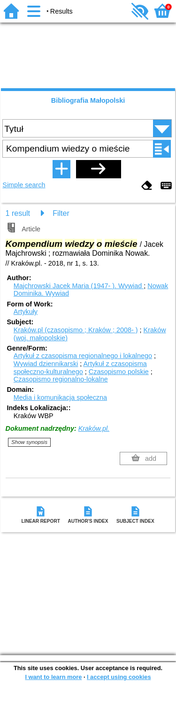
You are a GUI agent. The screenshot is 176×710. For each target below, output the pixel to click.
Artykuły (26, 311)
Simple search (23, 185)
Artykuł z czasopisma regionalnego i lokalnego (83, 355)
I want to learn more (53, 676)
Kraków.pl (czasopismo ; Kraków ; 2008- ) (76, 330)
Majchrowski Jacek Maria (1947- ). (79, 286)
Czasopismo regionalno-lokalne (61, 379)
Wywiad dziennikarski (46, 363)
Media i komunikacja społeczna (60, 397)
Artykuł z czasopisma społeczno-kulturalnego (80, 367)
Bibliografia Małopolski (88, 100)
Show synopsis (29, 442)
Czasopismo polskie (119, 371)
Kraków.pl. (93, 428)
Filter (61, 213)
